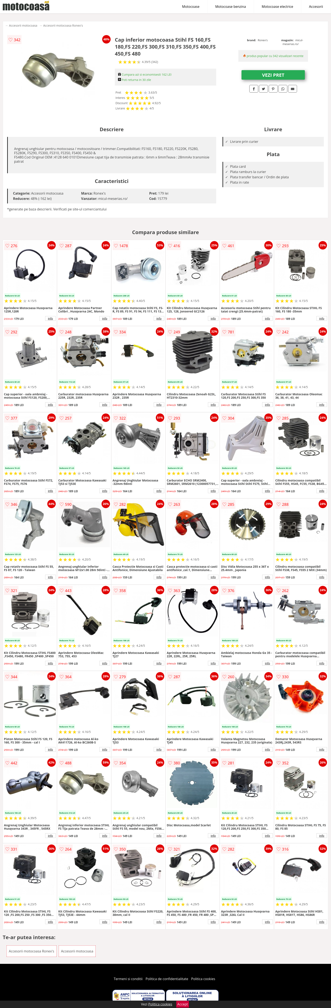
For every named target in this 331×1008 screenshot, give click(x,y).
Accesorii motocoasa (23, 25)
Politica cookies (203, 979)
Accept (182, 1004)
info (50, 318)
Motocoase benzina (230, 6)
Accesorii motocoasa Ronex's (63, 25)
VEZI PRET (273, 75)
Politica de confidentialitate (167, 979)
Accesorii (316, 6)
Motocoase (190, 6)
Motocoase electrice (277, 6)
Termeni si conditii (128, 979)
